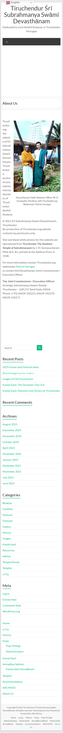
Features (8, 514)
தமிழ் (6, 573)
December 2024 (12, 430)
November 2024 (12, 436)
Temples (7, 568)
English (13, 3)
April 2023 (9, 447)
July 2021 (8, 477)
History (7, 532)
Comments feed (12, 605)
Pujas (6, 640)
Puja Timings (13, 645)
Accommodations (13, 681)
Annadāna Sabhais (13, 664)
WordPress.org (11, 611)
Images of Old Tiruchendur (18, 378)
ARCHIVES (9, 687)
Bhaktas (7, 503)
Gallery (7, 526)
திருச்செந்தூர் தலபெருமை (18, 373)
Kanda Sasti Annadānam (20, 669)
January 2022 (10, 459)
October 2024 (11, 442)
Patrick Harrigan (25, 266)
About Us (8, 693)
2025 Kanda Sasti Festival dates (21, 367)
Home (6, 623)
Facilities (8, 508)
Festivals (8, 520)
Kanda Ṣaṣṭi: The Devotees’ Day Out (24, 384)
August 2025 (10, 424)
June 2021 (9, 483)
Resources (8, 550)
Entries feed (9, 599)
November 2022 (12, 453)
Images (7, 538)
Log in (6, 593)
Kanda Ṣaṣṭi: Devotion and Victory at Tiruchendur (31, 390)
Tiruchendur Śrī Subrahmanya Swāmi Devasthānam (31, 14)
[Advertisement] (31, 72)
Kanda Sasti (9, 544)
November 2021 (12, 471)
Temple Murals (11, 562)
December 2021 (12, 465)
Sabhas (7, 556)
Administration (15, 651)
